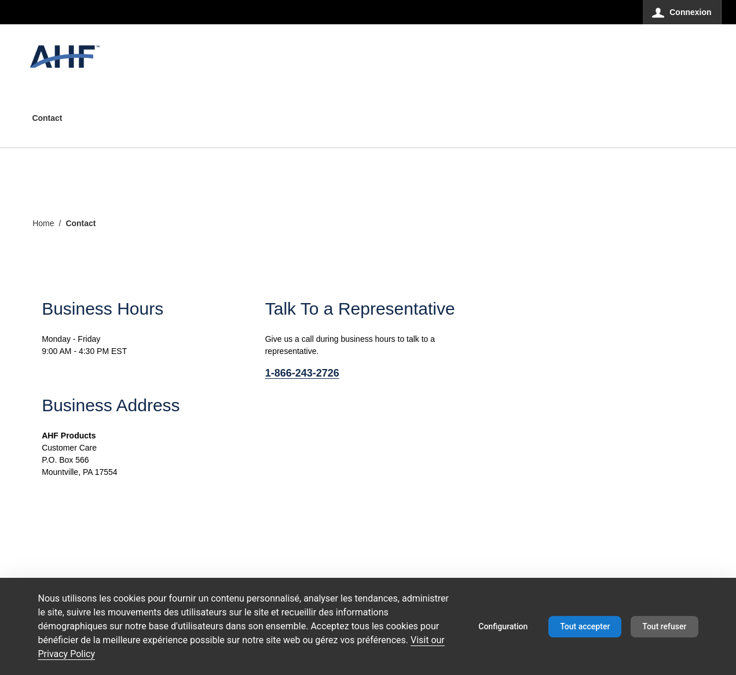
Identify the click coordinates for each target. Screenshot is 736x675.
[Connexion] (682, 12)
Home (43, 223)
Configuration (503, 626)
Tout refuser (664, 626)
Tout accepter (585, 626)
